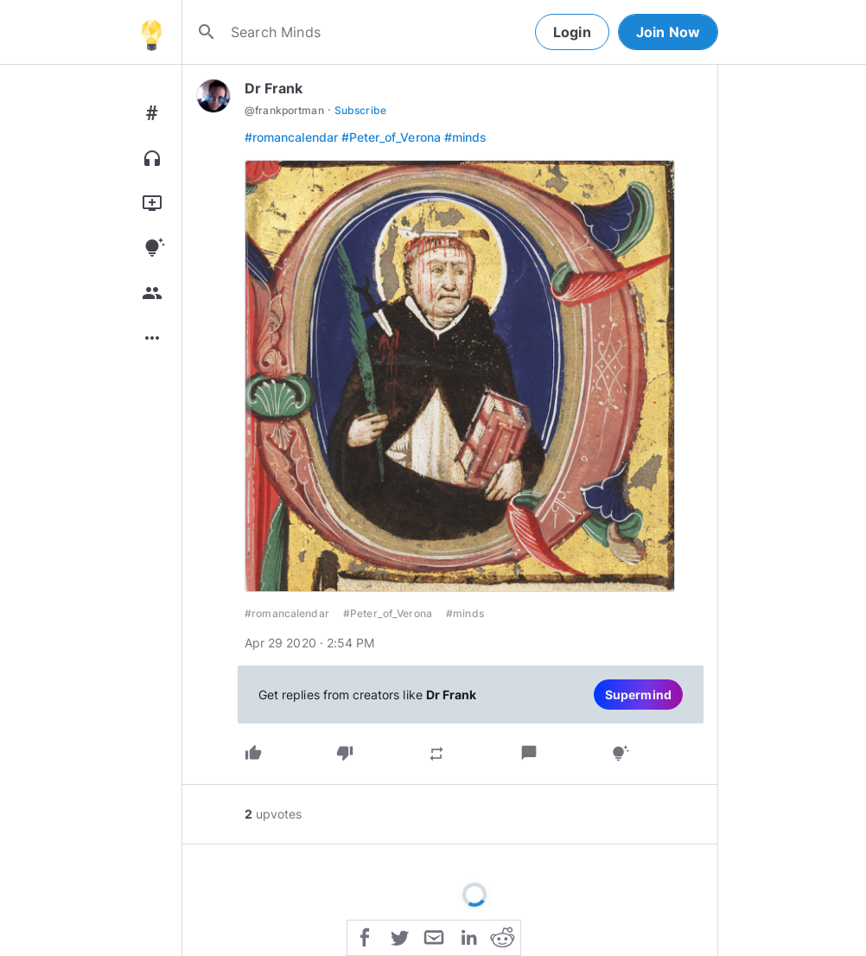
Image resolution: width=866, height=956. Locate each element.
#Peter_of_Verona (391, 137)
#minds (465, 137)
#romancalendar (291, 137)
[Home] (151, 32)
